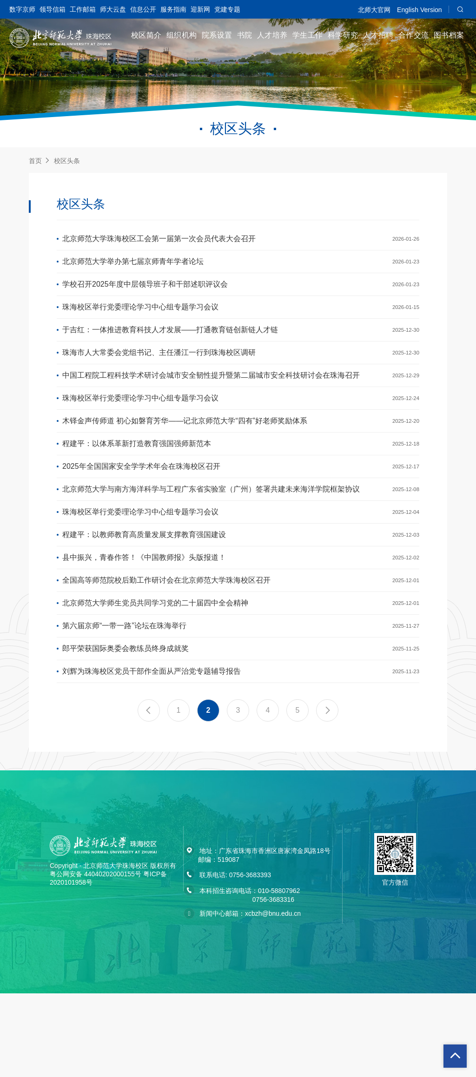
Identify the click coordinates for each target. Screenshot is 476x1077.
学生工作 (307, 35)
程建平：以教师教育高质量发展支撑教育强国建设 (144, 591)
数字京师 (22, 9)
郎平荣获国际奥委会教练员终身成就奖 (125, 726)
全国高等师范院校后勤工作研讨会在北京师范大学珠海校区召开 (166, 645)
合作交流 (413, 35)
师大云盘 (113, 9)
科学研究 (343, 35)
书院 (244, 35)
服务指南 (173, 9)
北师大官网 (374, 9)
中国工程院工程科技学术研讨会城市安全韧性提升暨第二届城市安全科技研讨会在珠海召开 (211, 403)
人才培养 (272, 35)
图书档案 (449, 35)
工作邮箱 (83, 9)
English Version (419, 9)
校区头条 (67, 160)
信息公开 (143, 9)
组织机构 (181, 35)
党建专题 (227, 9)
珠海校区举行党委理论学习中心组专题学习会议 (140, 322)
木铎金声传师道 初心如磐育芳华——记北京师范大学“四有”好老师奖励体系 (184, 456)
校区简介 (146, 35)
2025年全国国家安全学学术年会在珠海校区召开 (141, 510)
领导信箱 (53, 9)
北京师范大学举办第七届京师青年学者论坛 (133, 268)
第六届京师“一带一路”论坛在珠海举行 (124, 699)
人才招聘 (378, 35)
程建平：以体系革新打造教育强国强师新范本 (136, 483)
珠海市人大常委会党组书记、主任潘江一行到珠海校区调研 (159, 376)
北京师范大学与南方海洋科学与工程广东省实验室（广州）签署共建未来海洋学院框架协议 (211, 537)
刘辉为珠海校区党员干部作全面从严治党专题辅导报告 (151, 753)
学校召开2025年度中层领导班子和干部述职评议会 (145, 295)
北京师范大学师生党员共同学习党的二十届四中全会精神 (155, 672)
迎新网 (200, 9)
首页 (35, 160)
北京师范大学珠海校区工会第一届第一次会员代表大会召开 (159, 241)
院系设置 (217, 35)
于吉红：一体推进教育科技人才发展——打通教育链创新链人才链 (170, 349)
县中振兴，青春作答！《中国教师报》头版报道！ (144, 618)
